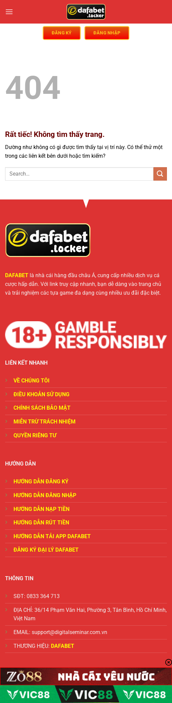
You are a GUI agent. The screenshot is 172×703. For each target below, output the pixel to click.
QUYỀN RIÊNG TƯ (34, 435)
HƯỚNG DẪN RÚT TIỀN (41, 522)
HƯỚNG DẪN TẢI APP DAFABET (52, 536)
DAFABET (16, 275)
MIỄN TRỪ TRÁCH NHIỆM (44, 421)
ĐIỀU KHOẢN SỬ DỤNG (41, 394)
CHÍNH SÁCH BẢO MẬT (41, 408)
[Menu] (9, 11)
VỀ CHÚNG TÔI (31, 380)
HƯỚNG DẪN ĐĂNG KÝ (40, 481)
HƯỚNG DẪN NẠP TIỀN (41, 509)
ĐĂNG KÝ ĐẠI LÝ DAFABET (46, 550)
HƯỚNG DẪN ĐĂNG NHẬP (44, 495)
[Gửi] (160, 173)
